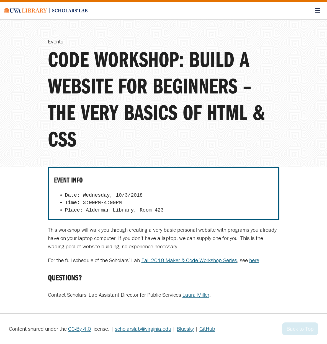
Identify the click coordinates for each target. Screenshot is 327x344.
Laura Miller (195, 294)
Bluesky (185, 328)
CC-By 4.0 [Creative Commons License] (79, 328)
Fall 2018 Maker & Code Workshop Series (189, 260)
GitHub (207, 328)
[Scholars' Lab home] (45, 11)
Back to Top (300, 328)
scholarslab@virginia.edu (143, 328)
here (254, 260)
